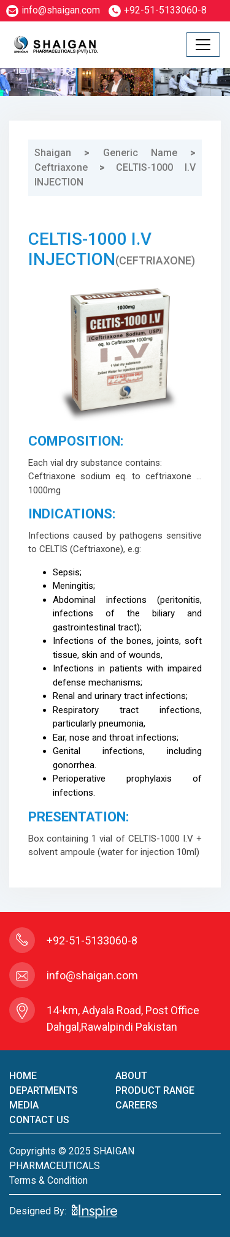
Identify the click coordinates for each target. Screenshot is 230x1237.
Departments (43, 1090)
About (131, 1076)
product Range (154, 1090)
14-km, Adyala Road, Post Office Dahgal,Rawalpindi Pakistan (123, 1018)
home (23, 1076)
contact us (39, 1120)
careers (136, 1105)
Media (24, 1105)
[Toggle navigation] (203, 44)
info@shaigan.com (53, 10)
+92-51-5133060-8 (158, 10)
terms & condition (48, 1180)
